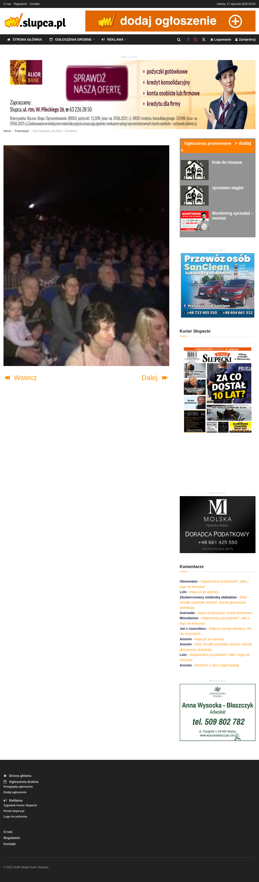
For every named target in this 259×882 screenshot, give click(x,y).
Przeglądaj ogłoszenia (18, 786)
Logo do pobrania (15, 816)
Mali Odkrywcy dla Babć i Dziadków (55, 131)
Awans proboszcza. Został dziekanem (224, 613)
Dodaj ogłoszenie (15, 792)
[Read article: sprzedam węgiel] (195, 195)
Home (7, 131)
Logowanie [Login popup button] (221, 39)
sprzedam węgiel (227, 187)
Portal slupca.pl (13, 811)
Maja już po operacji (204, 592)
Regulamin (20, 4)
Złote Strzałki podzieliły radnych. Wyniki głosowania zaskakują (213, 602)
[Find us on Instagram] (195, 39)
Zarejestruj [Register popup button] (245, 39)
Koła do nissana (227, 162)
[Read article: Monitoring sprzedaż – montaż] (195, 221)
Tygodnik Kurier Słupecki (20, 805)
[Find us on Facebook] (188, 39)
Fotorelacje (22, 131)
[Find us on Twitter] (204, 39)
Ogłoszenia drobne (70, 39)
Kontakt (34, 4)
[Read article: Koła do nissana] (195, 170)
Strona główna (24, 39)
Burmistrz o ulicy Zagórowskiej (217, 665)
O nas (7, 4)
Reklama (113, 39)
